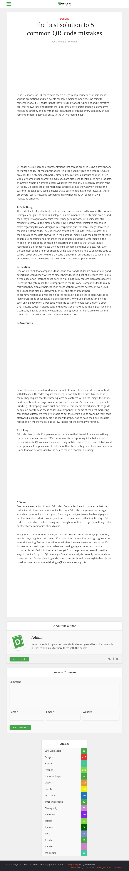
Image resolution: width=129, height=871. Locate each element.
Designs (64, 18)
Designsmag (72, 864)
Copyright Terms (103, 867)
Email (50, 712)
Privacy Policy (77, 867)
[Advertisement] (64, 70)
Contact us (117, 867)
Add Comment (59, 41)
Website (87, 712)
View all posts (19, 659)
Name (14, 712)
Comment (15, 681)
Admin (74, 41)
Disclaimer (90, 867)
